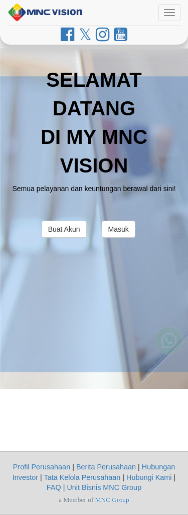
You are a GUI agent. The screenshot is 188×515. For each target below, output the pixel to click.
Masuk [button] (118, 229)
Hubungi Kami (148, 477)
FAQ (54, 487)
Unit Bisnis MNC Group (104, 487)
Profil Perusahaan (41, 467)
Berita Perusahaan (106, 467)
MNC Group (112, 499)
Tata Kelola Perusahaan (82, 477)
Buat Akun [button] (64, 229)
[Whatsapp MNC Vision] (169, 344)
